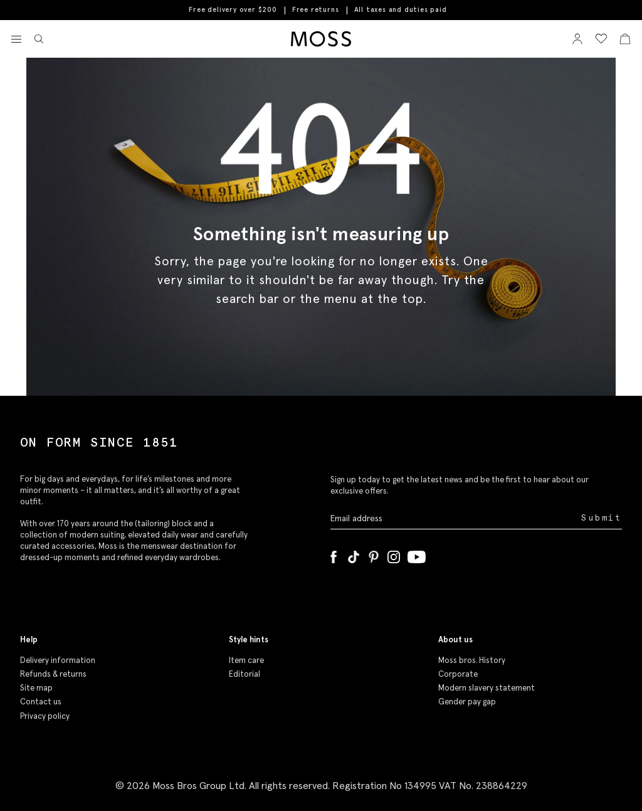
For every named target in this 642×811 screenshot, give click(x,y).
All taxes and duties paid (400, 9)
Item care (246, 660)
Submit (601, 517)
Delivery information (57, 660)
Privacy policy (45, 716)
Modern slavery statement (486, 687)
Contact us (40, 701)
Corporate (458, 674)
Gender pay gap (467, 701)
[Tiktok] (353, 554)
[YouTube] (417, 554)
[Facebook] (333, 554)
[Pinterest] (373, 554)
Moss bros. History (471, 660)
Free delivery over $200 (232, 9)
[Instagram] (393, 554)
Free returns (315, 9)
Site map (36, 687)
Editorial (244, 674)
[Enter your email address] (454, 518)
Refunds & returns (53, 674)
